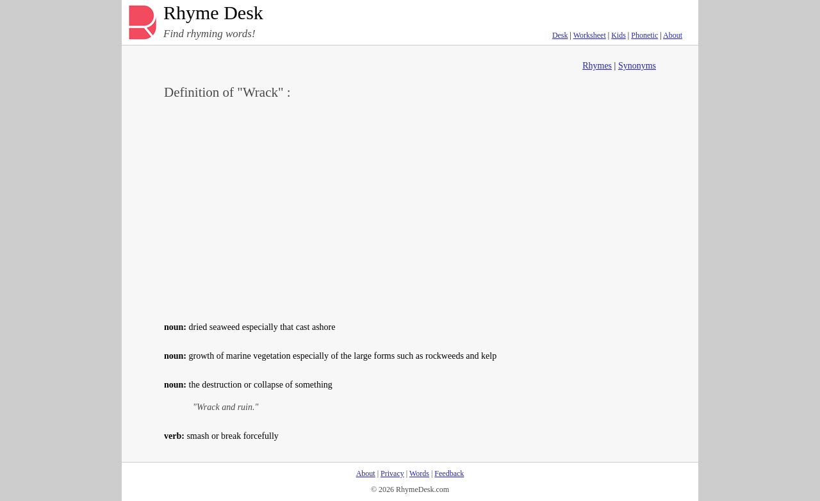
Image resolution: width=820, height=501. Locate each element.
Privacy (392, 473)
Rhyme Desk (213, 13)
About (672, 35)
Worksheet (589, 35)
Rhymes (597, 65)
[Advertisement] (410, 209)
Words (419, 473)
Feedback (449, 473)
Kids (618, 35)
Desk (560, 35)
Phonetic (644, 35)
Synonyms (637, 65)
